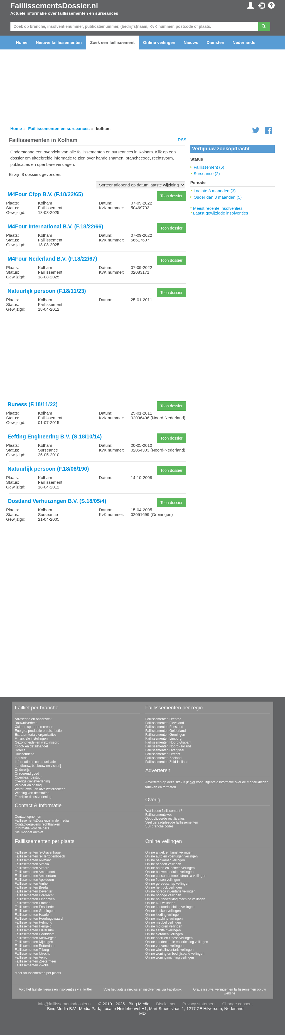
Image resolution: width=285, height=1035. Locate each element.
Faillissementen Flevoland (164, 723)
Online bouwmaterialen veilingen (169, 872)
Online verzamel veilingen (164, 946)
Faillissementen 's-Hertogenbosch (40, 856)
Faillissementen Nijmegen (34, 942)
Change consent (237, 1003)
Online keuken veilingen (163, 911)
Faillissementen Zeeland (163, 758)
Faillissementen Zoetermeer (35, 961)
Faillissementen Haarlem (33, 915)
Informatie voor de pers (32, 828)
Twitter (87, 989)
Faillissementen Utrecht (162, 754)
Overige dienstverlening (32, 781)
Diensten (215, 42)
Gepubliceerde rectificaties (165, 818)
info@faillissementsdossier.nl (65, 1003)
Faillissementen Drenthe (163, 719)
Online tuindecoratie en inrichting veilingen (176, 942)
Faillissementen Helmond (33, 922)
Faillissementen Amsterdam (35, 876)
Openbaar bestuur (28, 777)
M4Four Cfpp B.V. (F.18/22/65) (45, 194)
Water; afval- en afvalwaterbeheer (40, 789)
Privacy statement (198, 1003)
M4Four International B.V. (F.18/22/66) (55, 226)
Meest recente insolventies (218, 208)
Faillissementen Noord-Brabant (168, 742)
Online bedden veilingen (163, 864)
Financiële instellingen (31, 738)
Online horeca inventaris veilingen (170, 891)
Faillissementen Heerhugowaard (39, 919)
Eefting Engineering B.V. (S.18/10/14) (55, 436)
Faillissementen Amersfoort (35, 872)
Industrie (21, 758)
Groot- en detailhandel (31, 746)
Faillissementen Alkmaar (33, 860)
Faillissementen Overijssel (164, 750)
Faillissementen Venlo (31, 957)
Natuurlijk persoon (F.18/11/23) (47, 291)
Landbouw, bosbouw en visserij (38, 766)
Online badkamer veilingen (165, 860)
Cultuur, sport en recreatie (34, 727)
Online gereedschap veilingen (167, 884)
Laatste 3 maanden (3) (215, 190)
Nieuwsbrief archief (29, 832)
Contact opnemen (28, 817)
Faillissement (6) (209, 167)
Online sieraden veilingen (164, 934)
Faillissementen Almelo (32, 864)
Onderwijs (22, 770)
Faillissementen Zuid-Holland (166, 762)
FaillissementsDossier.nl (54, 6)
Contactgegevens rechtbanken (37, 824)
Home (22, 42)
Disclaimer (166, 1003)
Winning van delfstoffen (32, 793)
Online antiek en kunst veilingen (168, 852)
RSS (182, 139)
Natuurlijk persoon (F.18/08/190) (48, 469)
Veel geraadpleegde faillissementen (171, 822)
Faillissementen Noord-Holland (168, 746)
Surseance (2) (207, 173)
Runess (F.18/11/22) (33, 404)
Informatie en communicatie (35, 762)
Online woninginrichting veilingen (169, 957)
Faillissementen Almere (32, 868)
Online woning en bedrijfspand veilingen (174, 954)
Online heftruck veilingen (163, 887)
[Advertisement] (97, 359)
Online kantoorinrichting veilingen (170, 907)
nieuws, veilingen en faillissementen (229, 989)
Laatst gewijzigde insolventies (220, 213)
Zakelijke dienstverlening (33, 797)
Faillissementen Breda (31, 887)
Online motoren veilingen (163, 926)
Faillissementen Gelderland (165, 731)
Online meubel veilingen (163, 922)
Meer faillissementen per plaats (38, 973)
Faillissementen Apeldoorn (34, 880)
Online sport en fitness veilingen (169, 938)
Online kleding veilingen (163, 915)
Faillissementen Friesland (164, 727)
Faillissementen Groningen (165, 735)
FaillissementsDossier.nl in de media (42, 820)
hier (192, 782)
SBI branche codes (159, 826)
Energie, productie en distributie (38, 731)
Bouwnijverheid (26, 723)
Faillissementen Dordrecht (34, 895)
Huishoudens (24, 754)
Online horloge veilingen (163, 895)
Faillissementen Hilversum (34, 930)
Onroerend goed (27, 773)
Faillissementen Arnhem (32, 884)
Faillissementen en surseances (59, 128)
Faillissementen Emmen (32, 903)
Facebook (174, 989)
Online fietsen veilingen (162, 880)
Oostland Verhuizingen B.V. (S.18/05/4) (57, 501)
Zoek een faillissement (112, 42)
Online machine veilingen (164, 919)
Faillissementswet (158, 815)
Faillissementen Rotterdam (35, 946)
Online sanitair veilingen (163, 930)
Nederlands (244, 42)
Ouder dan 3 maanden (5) (218, 197)
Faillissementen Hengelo (33, 926)
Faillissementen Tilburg (32, 950)
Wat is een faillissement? (163, 811)
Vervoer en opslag (28, 785)
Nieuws (191, 42)
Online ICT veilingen (160, 903)
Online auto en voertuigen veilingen (171, 856)
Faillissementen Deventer (33, 891)
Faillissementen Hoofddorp (35, 934)
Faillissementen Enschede (34, 907)
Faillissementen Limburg (163, 738)
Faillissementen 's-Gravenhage (38, 852)
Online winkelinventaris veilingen (169, 950)
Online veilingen (159, 42)
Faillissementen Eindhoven (35, 899)
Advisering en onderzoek (33, 719)
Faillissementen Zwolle (31, 965)
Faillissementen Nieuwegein (35, 938)
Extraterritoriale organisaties (35, 735)
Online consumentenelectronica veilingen (175, 876)
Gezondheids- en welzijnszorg (37, 742)
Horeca (20, 750)
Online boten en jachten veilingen (170, 868)
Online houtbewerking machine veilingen (175, 899)
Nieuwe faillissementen (59, 42)
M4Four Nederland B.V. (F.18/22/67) (52, 259)
